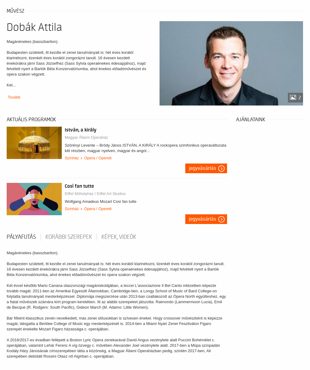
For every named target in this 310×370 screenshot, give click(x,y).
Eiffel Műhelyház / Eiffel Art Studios (95, 193)
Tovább (14, 97)
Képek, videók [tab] (118, 237)
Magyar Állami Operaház (86, 137)
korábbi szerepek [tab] (68, 237)
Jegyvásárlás (202, 168)
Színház (72, 158)
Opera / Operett (97, 158)
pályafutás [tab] (21, 237)
